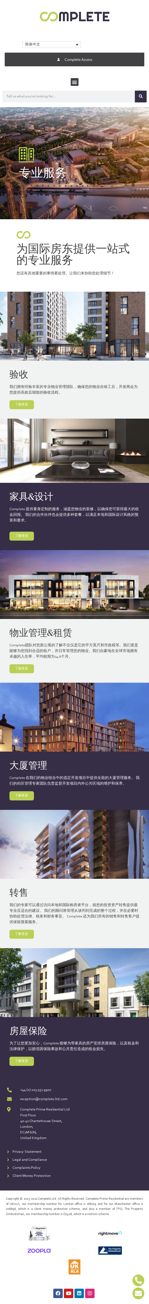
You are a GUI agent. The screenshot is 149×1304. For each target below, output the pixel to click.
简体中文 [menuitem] (32, 44)
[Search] (141, 96)
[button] (75, 82)
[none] (51, 44)
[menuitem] (51, 44)
